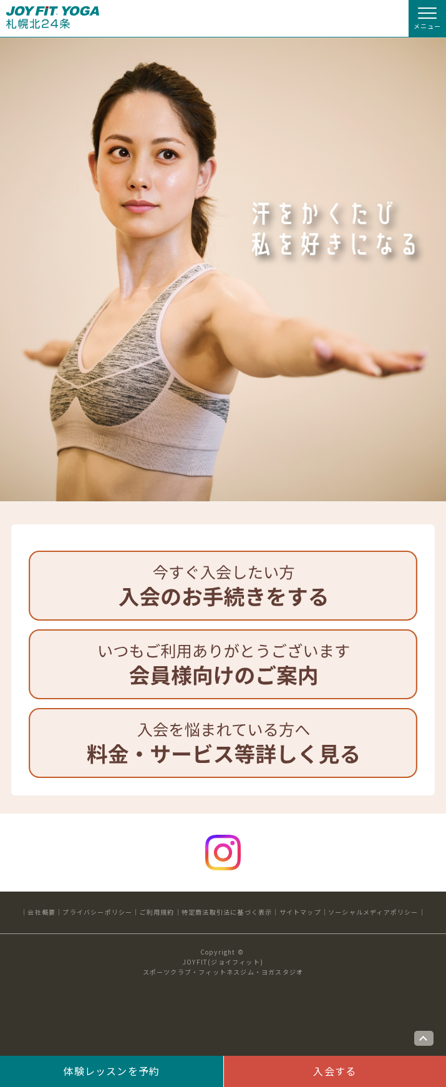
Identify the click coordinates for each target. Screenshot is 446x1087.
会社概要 (41, 912)
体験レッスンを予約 (111, 1070)
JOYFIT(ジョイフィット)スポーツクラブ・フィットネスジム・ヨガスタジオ (223, 966)
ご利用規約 (157, 912)
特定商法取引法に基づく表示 (227, 912)
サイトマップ (300, 912)
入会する (334, 1070)
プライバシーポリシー (97, 912)
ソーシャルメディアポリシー (373, 912)
